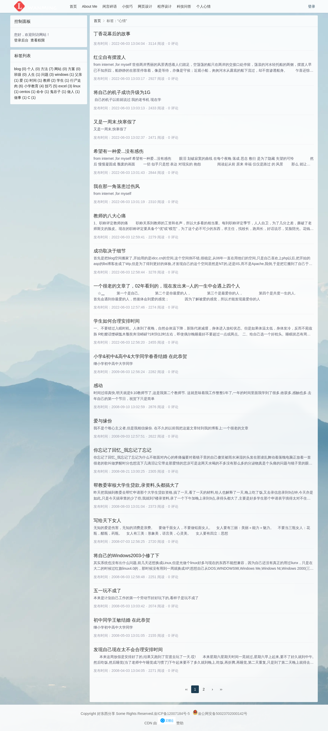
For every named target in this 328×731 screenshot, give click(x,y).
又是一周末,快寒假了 (115, 121)
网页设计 (145, 6)
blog (20, 69)
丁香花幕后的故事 (112, 33)
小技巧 (127, 6)
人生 (34, 74)
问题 (47, 74)
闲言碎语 (109, 6)
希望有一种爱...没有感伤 (119, 151)
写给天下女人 (107, 520)
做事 (20, 98)
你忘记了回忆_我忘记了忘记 (122, 450)
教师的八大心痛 (110, 215)
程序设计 (164, 6)
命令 (42, 92)
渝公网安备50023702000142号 (220, 714)
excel (65, 86)
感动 (98, 385)
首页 (73, 6)
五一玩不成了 (107, 590)
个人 (33, 69)
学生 (63, 80)
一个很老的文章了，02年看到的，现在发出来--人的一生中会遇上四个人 (167, 286)
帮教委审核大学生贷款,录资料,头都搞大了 (136, 485)
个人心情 (203, 6)
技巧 (51, 86)
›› (221, 689)
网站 (60, 69)
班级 (20, 74)
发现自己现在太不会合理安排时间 (128, 649)
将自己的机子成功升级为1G (122, 92)
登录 (311, 6)
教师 (49, 80)
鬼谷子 (58, 92)
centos (27, 92)
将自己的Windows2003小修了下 (126, 555)
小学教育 (34, 86)
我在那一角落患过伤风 (117, 186)
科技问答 (184, 6)
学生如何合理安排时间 (117, 321)
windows (64, 74)
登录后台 (21, 40)
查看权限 (37, 40)
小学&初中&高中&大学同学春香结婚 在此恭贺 (140, 356)
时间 (35, 80)
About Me (89, 6)
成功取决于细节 (110, 250)
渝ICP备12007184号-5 (172, 714)
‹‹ (186, 689)
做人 (73, 92)
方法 (47, 69)
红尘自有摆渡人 (110, 57)
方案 (74, 69)
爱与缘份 (103, 420)
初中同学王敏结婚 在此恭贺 (122, 620)
